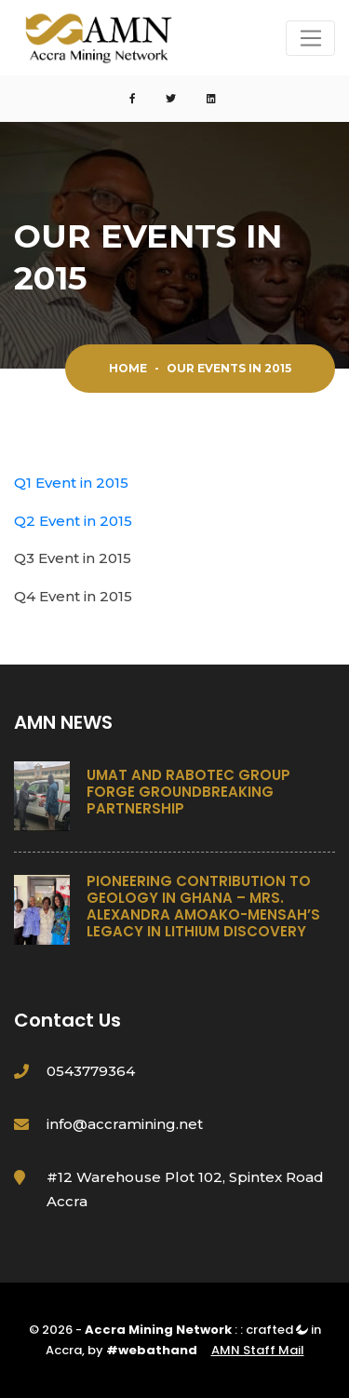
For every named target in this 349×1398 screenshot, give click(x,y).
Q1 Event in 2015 (71, 482)
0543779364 (91, 1071)
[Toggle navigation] (310, 38)
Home (128, 368)
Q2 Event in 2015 (73, 521)
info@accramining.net (125, 1124)
